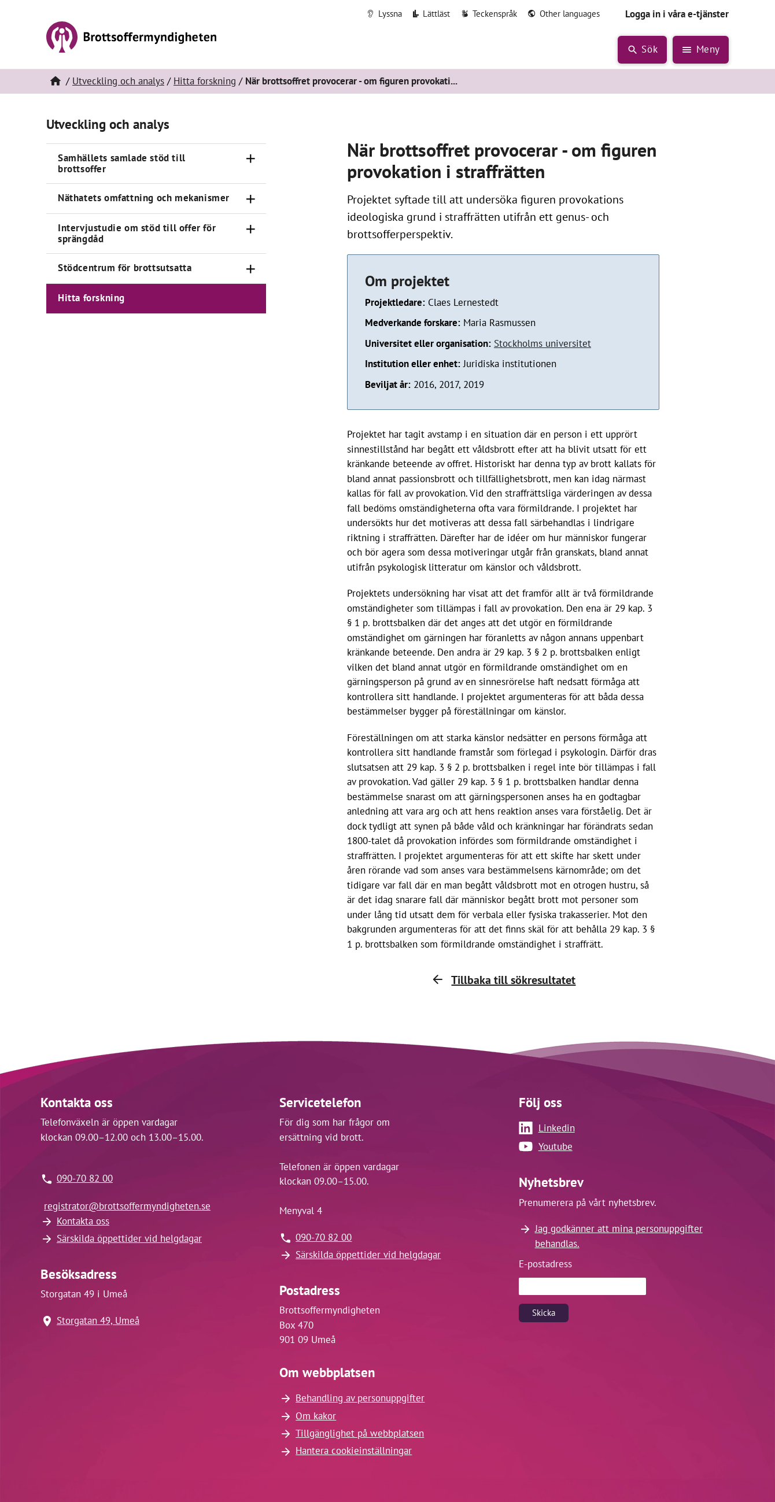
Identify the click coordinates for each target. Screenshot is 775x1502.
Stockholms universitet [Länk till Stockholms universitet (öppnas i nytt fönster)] (542, 343)
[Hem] (55, 81)
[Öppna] (251, 159)
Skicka (543, 1312)
